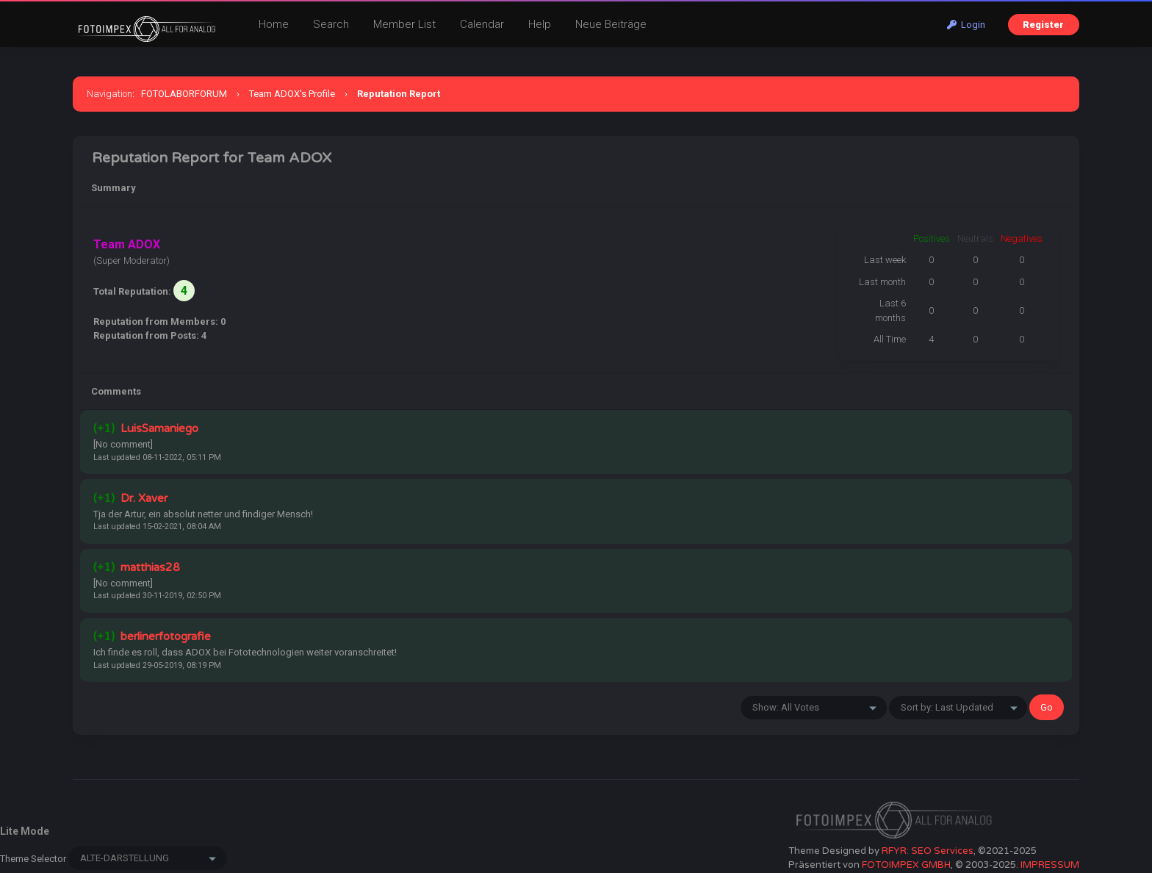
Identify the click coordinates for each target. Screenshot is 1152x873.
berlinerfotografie (165, 636)
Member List (404, 24)
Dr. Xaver (144, 498)
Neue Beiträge (611, 24)
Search (331, 24)
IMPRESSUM (1049, 865)
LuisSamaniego (159, 428)
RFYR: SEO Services (927, 851)
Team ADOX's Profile (292, 93)
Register (1043, 24)
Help (539, 24)
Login (966, 24)
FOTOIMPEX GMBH (906, 865)
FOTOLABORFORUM (184, 93)
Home (274, 24)
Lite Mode (24, 831)
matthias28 (150, 567)
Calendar (482, 24)
